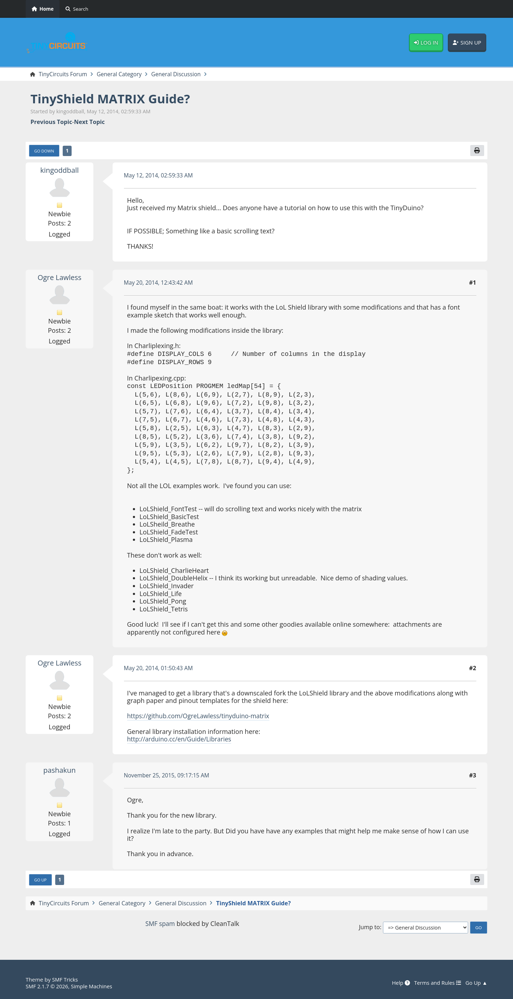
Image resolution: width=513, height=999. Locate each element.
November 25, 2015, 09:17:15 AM (168, 776)
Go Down (45, 151)
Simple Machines (94, 986)
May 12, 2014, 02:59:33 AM (160, 176)
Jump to (369, 928)
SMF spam (160, 924)
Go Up (41, 881)
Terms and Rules (435, 983)
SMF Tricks (65, 979)
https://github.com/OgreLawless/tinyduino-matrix (201, 716)
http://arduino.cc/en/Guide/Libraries (181, 739)
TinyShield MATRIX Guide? (113, 99)
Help (398, 983)
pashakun (59, 771)
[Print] (477, 151)
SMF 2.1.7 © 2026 (48, 986)
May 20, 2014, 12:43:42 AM (160, 283)
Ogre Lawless (59, 278)
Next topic (89, 122)
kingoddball (59, 171)
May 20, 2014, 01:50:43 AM (160, 669)
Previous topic (51, 122)
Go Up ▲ (476, 983)
